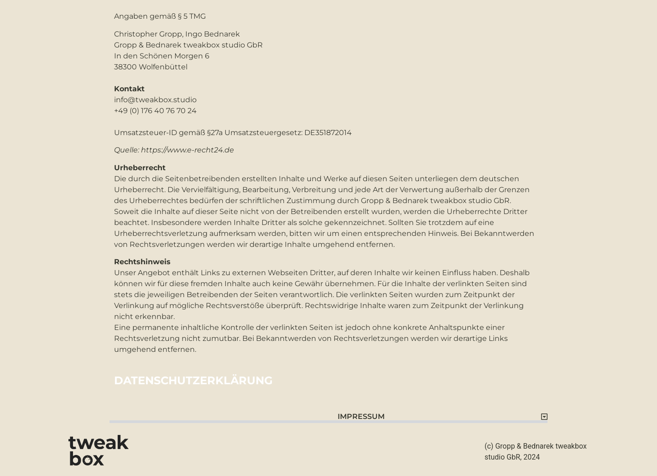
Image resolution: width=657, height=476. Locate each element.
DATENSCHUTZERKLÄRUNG (193, 380)
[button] (329, 413)
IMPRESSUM (361, 416)
